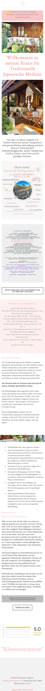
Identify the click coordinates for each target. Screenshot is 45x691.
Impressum (16, 690)
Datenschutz (28, 690)
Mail (27, 683)
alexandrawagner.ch (13, 680)
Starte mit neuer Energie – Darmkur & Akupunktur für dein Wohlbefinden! (22, 14)
